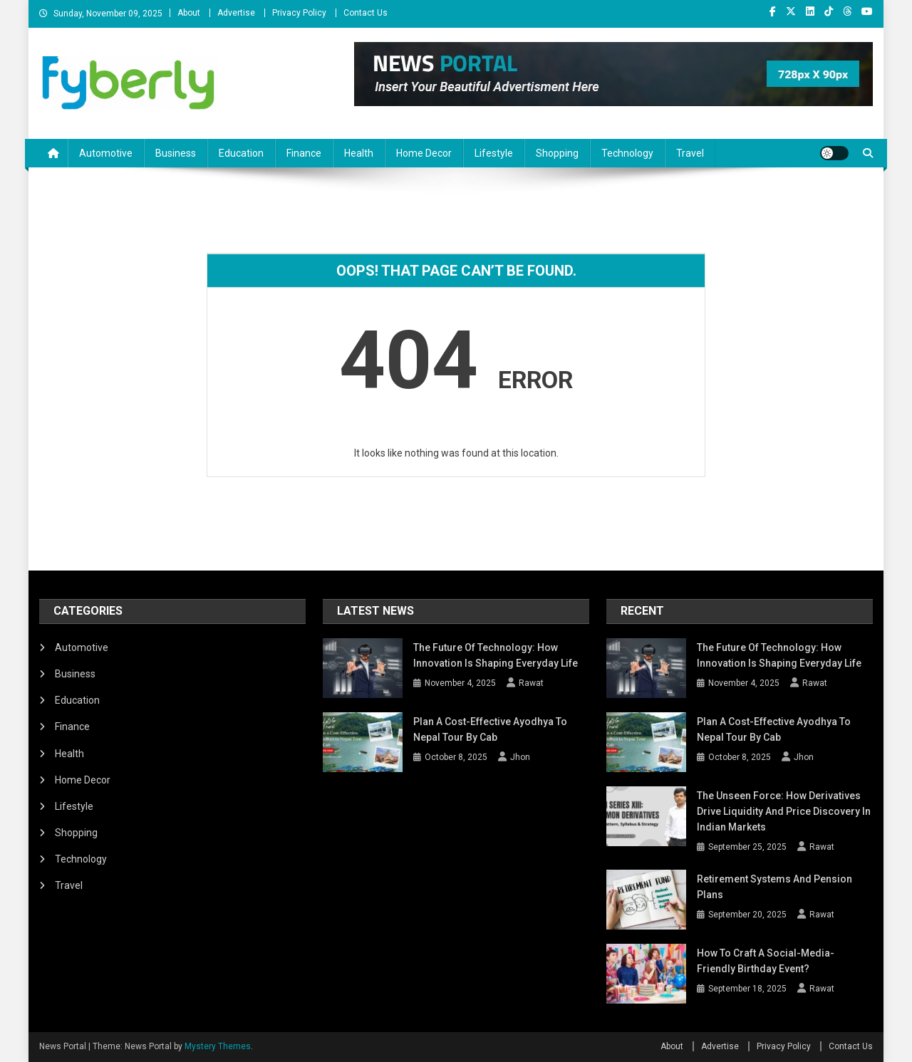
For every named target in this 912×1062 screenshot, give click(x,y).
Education (241, 153)
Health (358, 153)
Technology (627, 153)
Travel (690, 153)
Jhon (520, 757)
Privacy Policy (299, 13)
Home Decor (424, 153)
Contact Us (365, 13)
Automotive (106, 153)
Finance (303, 153)
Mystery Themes (218, 1046)
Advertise (236, 13)
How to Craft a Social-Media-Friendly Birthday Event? (765, 960)
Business (175, 153)
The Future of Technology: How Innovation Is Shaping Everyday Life (495, 655)
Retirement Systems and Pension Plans (774, 886)
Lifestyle (494, 153)
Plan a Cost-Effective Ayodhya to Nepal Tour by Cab (490, 729)
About (188, 13)
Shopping (557, 153)
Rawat (531, 683)
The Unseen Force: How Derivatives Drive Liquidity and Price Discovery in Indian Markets (784, 811)
